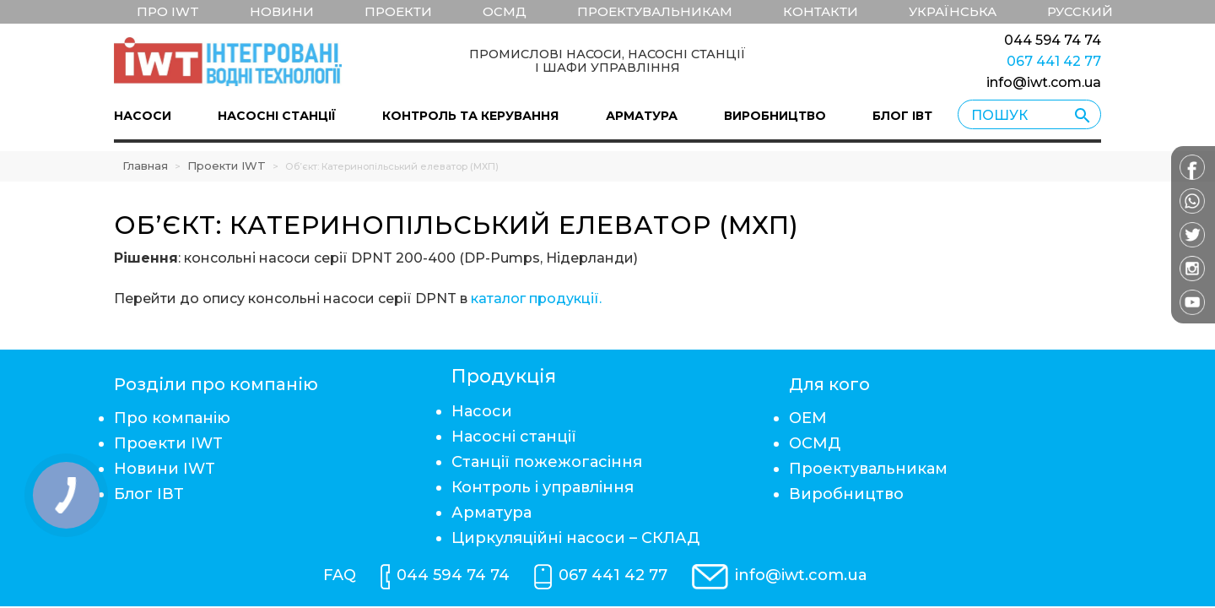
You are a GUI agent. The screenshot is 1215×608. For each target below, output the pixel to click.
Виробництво (775, 115)
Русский (1080, 11)
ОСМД (504, 11)
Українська (952, 11)
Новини (282, 11)
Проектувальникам (654, 11)
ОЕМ (808, 418)
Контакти (820, 11)
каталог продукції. (536, 298)
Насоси (142, 115)
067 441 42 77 (1054, 61)
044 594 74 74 (1052, 40)
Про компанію (172, 418)
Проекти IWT (226, 165)
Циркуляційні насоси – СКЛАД (575, 538)
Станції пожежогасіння (546, 462)
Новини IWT (164, 468)
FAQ (339, 575)
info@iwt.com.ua (1043, 82)
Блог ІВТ (902, 115)
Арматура (642, 115)
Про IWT (168, 11)
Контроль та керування (470, 115)
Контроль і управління (542, 487)
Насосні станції (277, 115)
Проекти (398, 11)
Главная (145, 165)
